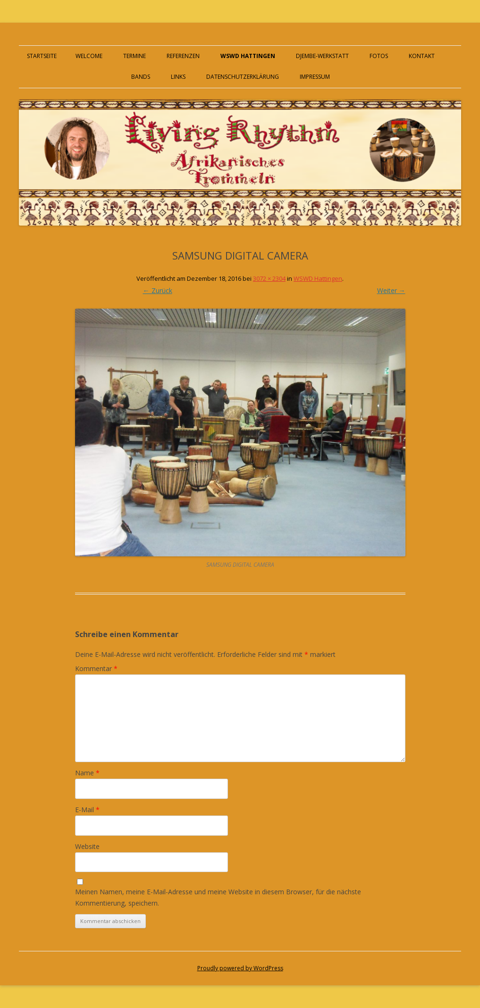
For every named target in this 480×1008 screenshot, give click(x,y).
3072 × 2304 (269, 278)
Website (87, 846)
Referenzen (183, 56)
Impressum (315, 77)
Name (87, 772)
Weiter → (391, 290)
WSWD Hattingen (247, 56)
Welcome (89, 56)
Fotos (379, 56)
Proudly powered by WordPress (240, 968)
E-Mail (87, 809)
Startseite (42, 56)
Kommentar (96, 668)
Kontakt (422, 56)
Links (178, 77)
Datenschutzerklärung (242, 77)
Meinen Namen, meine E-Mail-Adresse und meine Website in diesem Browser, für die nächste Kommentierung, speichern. (218, 897)
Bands (140, 77)
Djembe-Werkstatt (322, 56)
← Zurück (157, 290)
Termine (134, 56)
